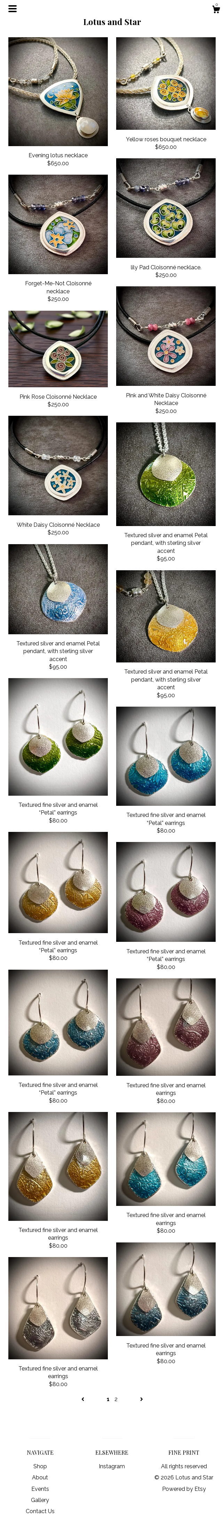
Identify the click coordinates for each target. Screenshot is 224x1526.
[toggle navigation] (12, 8)
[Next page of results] (141, 1399)
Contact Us (40, 1511)
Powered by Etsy (184, 1489)
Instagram (112, 1466)
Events (40, 1489)
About (40, 1477)
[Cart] (216, 10)
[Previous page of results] (83, 1399)
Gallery (40, 1500)
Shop (40, 1466)
